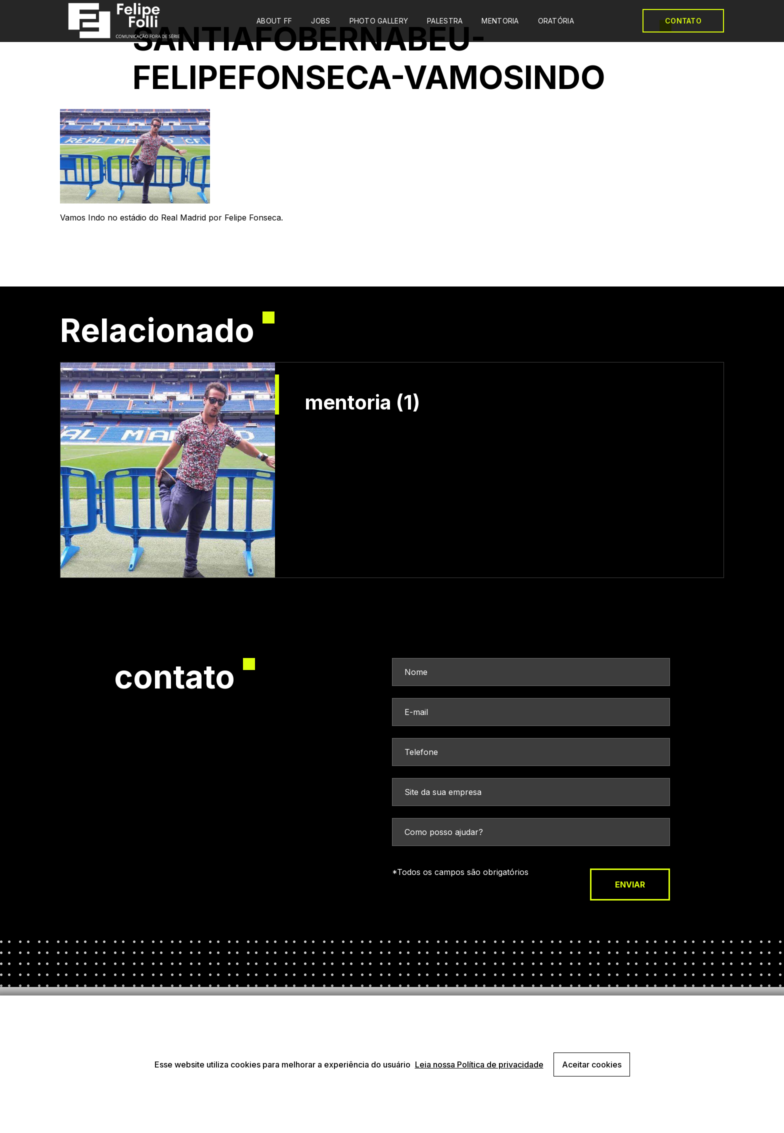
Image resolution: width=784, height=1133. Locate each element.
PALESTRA (444, 20)
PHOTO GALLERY (379, 20)
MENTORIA (500, 20)
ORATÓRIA (556, 20)
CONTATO (683, 20)
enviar (630, 885)
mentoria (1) (362, 402)
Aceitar (592, 1065)
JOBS (320, 20)
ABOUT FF (274, 20)
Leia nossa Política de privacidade (479, 1065)
